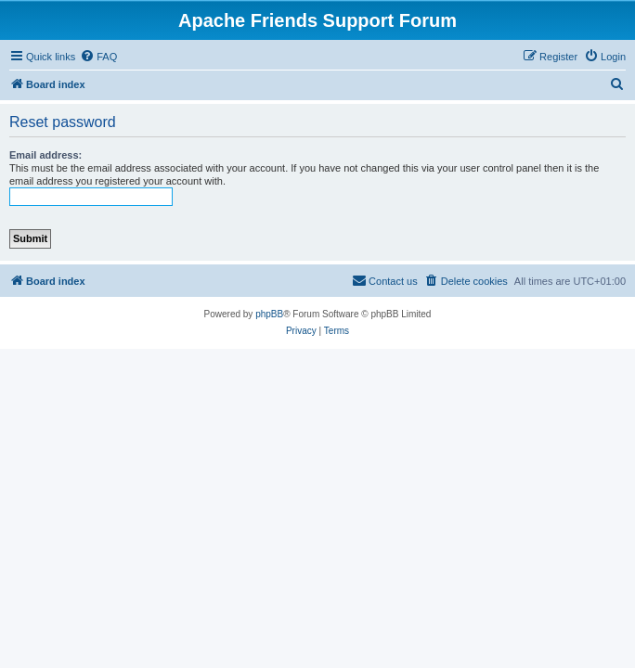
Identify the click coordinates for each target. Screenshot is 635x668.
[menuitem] (98, 56)
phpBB (269, 314)
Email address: (45, 155)
